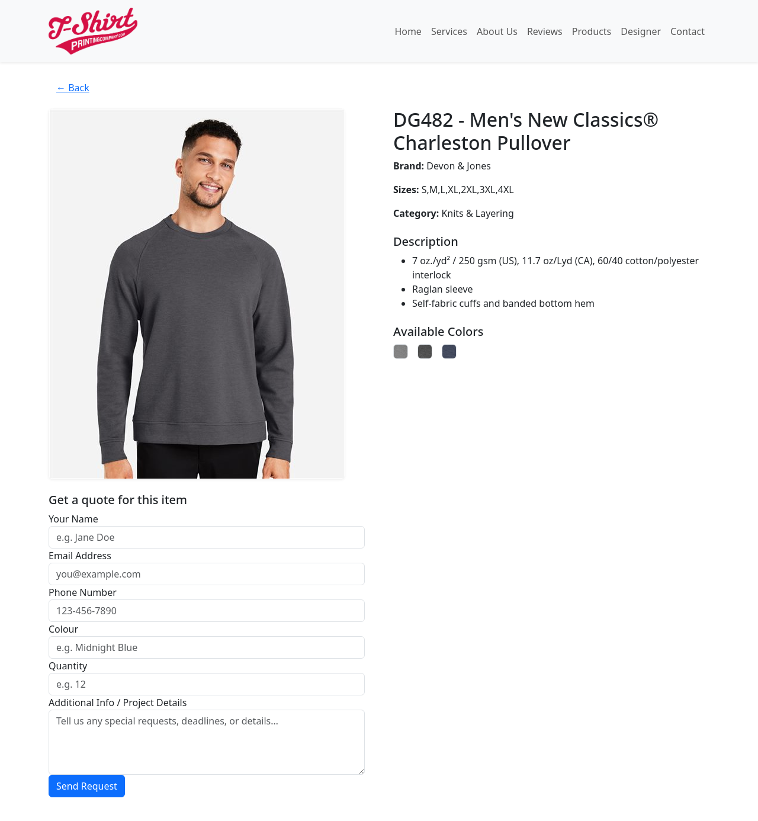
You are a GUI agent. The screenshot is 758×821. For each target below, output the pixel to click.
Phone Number (83, 592)
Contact (687, 31)
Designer (641, 31)
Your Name (73, 518)
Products (592, 31)
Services (449, 31)
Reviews (545, 31)
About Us (497, 31)
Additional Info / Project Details (118, 702)
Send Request (86, 786)
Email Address (80, 555)
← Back (72, 87)
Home (408, 31)
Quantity (68, 665)
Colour (63, 629)
